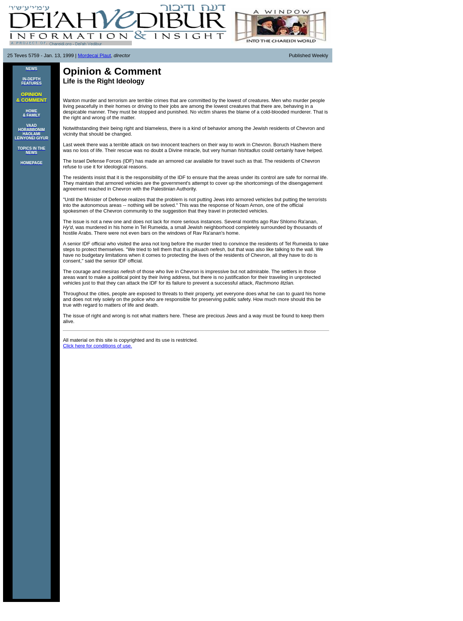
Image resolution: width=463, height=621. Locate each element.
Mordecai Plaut (94, 55)
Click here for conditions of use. (97, 346)
